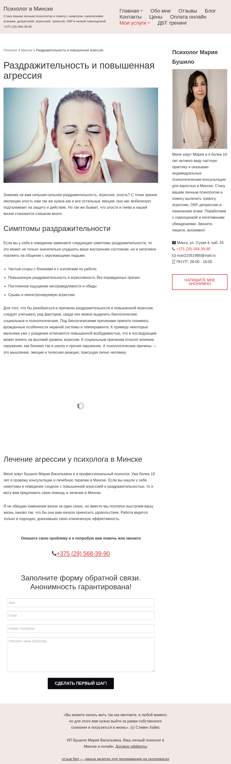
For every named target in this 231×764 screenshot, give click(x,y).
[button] (141, 11)
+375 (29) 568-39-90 (83, 553)
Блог (210, 11)
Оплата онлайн (188, 17)
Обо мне (160, 11)
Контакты (130, 17)
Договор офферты (131, 746)
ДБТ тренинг (172, 23)
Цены (155, 17)
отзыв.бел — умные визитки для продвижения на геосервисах (115, 759)
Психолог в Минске (17, 50)
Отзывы (187, 11)
